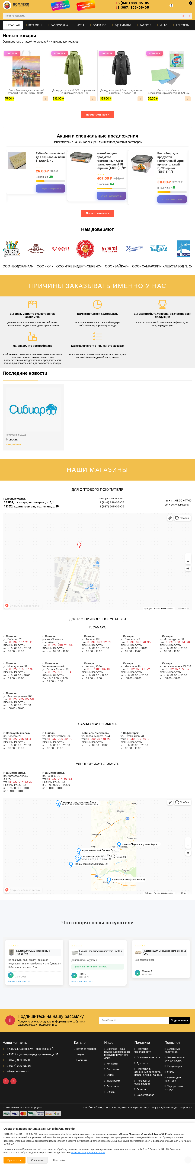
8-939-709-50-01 (138, 738)
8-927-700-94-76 (177, 642)
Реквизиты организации (142, 1082)
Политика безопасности (142, 1050)
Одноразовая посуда (174, 1088)
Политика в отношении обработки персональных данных (148, 1071)
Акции (79, 1054)
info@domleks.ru (111, 498)
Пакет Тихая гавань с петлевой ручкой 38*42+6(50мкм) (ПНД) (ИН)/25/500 (26, 91)
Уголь (169, 1071)
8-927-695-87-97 (21, 669)
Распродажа (58, 25)
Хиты (79, 25)
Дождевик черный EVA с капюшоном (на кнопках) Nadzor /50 (121, 91)
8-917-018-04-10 (98, 669)
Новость (12, 439)
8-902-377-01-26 (99, 738)
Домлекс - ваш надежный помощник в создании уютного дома (117, 1053)
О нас (109, 1074)
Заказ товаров (144, 1094)
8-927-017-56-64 (60, 778)
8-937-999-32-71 (99, 642)
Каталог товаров (85, 1048)
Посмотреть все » (97, 114)
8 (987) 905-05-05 (132, 7)
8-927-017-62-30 (21, 781)
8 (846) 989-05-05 (132, 3)
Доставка (141, 1063)
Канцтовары (173, 1066)
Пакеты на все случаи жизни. (174, 1059)
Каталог (34, 25)
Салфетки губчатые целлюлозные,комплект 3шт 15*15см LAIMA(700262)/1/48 (168, 91)
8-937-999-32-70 (60, 738)
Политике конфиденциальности (88, 1152)
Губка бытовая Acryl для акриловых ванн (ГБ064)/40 (50, 157)
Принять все (14, 1160)
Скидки (109, 1091)
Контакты (181, 25)
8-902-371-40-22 (138, 669)
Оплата (140, 1089)
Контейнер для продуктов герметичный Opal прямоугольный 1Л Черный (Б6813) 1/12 (111, 161)
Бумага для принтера (173, 1079)
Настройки (59, 1160)
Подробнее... (14, 444)
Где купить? (121, 25)
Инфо (162, 25)
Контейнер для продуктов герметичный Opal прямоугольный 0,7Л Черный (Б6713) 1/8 (170, 163)
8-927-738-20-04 (60, 645)
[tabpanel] (34, 962)
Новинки (80, 1060)
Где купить (112, 1069)
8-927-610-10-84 (59, 672)
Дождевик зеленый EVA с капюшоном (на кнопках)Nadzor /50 (73, 91)
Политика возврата (147, 1057)
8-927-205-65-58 (21, 699)
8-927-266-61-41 (20, 738)
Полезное (98, 25)
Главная (13, 25)
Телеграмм (112, 1080)
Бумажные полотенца (172, 1050)
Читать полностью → (19, 981)
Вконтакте (111, 1086)
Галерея (144, 25)
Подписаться (179, 1020)
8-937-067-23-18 (21, 642)
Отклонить (37, 1160)
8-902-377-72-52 (177, 669)
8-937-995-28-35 (138, 642)
